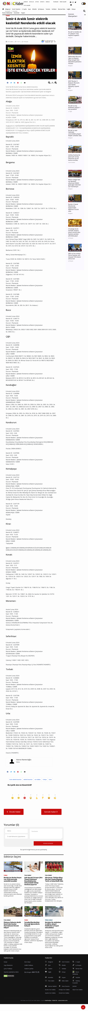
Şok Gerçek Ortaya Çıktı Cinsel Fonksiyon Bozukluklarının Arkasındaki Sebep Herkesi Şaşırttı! (32, 885)
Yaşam (23, 13)
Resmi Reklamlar (7, 13)
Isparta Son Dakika (50, 1000)
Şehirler (75, 993)
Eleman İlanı (61, 9)
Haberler (54, 1007)
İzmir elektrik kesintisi (15, 781)
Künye (5, 969)
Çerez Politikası (8, 975)
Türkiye (45, 781)
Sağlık (68, 9)
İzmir (8, 15)
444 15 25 (35, 979)
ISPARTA (47, 2)
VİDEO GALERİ (28, 5)
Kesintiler (17, 13)
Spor (29, 9)
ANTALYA (33, 2)
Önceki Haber (14, 814)
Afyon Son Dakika (77, 996)
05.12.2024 (10, 41)
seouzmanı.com (62, 1007)
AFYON (40, 2)
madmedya (48, 1007)
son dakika (37, 781)
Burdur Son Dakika (50, 996)
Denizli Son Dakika (64, 1000)
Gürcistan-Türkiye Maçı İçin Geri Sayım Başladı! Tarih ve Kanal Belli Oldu (54, 883)
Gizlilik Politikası (28, 972)
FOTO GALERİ (38, 5)
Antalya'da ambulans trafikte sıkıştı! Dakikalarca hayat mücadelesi (53, 931)
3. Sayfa (24, 9)
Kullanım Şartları (28, 975)
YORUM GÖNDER (48, 845)
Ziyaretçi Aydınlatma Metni (11, 979)
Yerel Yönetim (16, 9)
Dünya (73, 9)
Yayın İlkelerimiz (8, 972)
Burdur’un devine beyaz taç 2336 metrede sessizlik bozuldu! (11, 883)
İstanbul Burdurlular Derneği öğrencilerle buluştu (33, 930)
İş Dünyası (41, 9)
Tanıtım (48, 9)
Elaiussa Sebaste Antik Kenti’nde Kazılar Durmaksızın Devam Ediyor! (12, 931)
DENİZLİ (54, 2)
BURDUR (26, 2)
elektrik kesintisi (28, 781)
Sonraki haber (51, 814)
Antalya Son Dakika (64, 996)
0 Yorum (26, 41)
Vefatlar (54, 9)
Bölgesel (7, 9)
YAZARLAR (63, 2)
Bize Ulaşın (27, 969)
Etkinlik (34, 9)
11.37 (18, 41)
